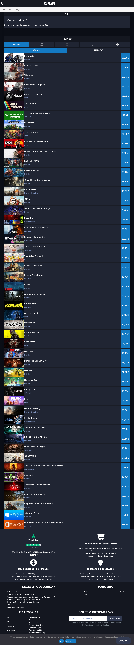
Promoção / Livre (36, 625)
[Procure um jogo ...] (67, 9)
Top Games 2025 (36, 630)
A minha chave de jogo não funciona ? (23, 599)
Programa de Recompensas (35, 618)
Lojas (86, 594)
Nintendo (11, 630)
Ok (61, 641)
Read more (70, 641)
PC (8, 617)
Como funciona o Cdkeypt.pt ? (20, 594)
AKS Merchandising (37, 632)
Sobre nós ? (12, 592)
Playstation (12, 626)
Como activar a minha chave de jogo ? (23, 602)
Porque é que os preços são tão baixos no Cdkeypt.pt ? (31, 597)
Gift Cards (33, 622)
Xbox (9, 622)
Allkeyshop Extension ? (17, 607)
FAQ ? (9, 604)
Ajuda (123, 640)
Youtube (123, 592)
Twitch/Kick (89, 592)
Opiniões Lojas (35, 627)
